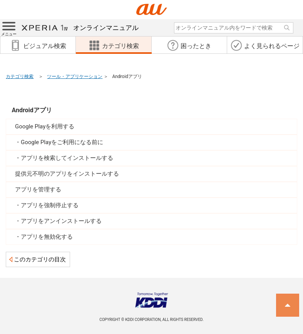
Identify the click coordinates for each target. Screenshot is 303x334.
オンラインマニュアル (80, 28)
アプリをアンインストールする (61, 221)
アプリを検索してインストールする (67, 158)
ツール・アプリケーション (74, 76)
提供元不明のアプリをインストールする (67, 173)
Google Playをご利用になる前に (62, 142)
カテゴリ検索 (19, 76)
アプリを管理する (38, 189)
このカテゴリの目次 (40, 259)
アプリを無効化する (47, 236)
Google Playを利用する (44, 126)
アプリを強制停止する (50, 205)
